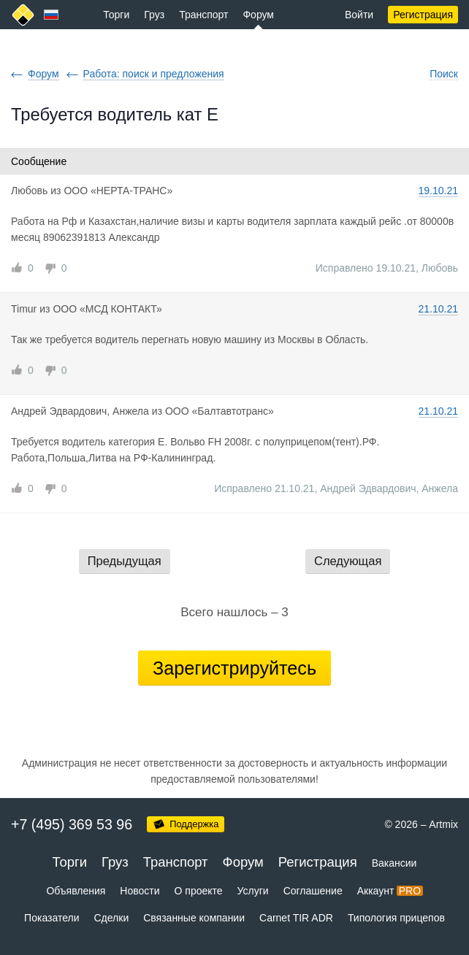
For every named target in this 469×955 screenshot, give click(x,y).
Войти (359, 14)
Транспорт (203, 14)
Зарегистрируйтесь (234, 668)
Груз (154, 14)
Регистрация (423, 14)
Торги (116, 14)
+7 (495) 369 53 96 (71, 824)
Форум (258, 14)
